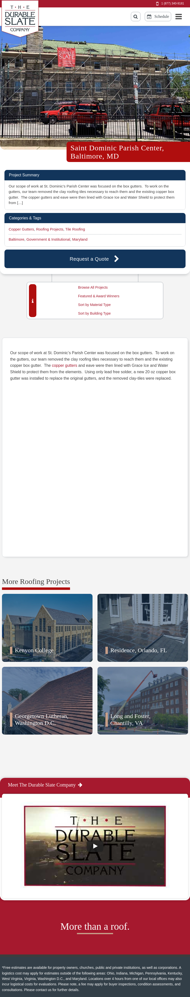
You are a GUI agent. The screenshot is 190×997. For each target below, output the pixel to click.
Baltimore (16, 239)
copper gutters (64, 365)
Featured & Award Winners (98, 296)
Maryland (80, 239)
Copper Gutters (21, 229)
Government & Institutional (48, 239)
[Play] (95, 809)
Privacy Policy (66, 964)
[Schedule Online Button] (158, 17)
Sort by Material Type (94, 305)
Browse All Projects (93, 287)
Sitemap (61, 972)
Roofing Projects (49, 229)
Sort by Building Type (94, 313)
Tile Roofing (75, 229)
